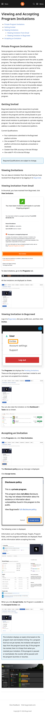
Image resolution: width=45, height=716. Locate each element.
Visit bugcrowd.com (28, 705)
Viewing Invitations (11, 30)
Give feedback (14, 705)
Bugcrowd (37, 178)
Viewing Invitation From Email (18, 33)
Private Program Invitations (14, 24)
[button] (4, 4)
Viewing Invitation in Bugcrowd (18, 36)
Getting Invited (9, 27)
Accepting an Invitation (12, 38)
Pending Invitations (31, 370)
